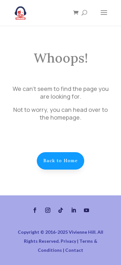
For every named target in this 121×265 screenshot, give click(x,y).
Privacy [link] (68, 241)
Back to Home (60, 160)
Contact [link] (74, 250)
